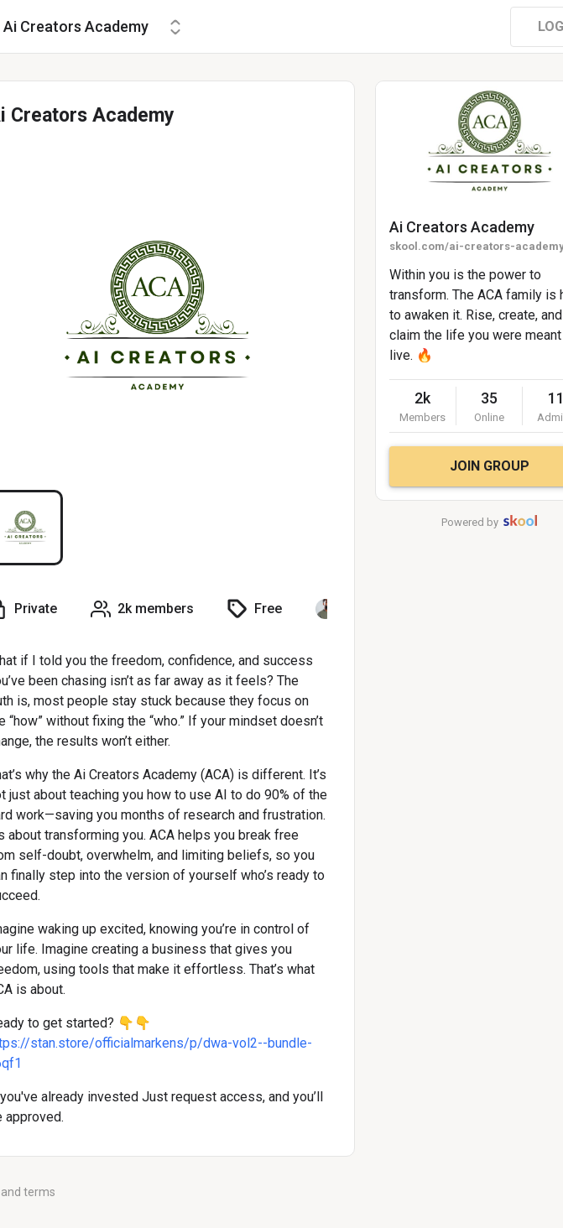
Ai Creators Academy (461, 227)
